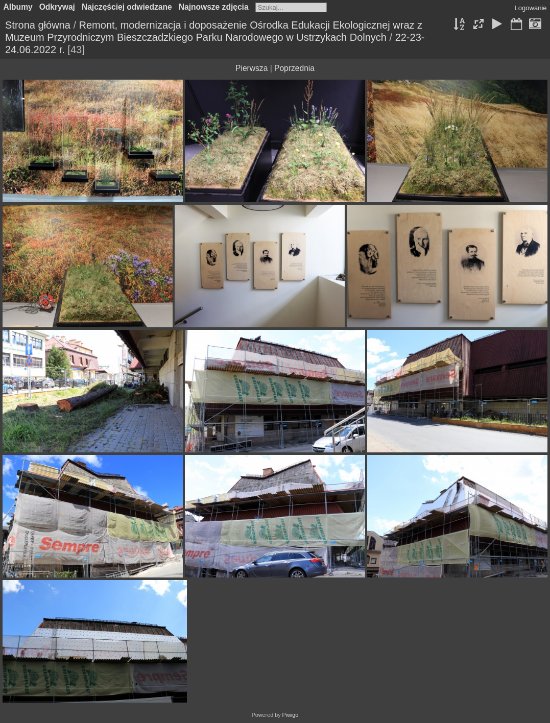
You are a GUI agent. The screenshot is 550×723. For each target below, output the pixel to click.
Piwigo (290, 715)
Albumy (18, 7)
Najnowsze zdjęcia (214, 7)
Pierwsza (251, 68)
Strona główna (37, 25)
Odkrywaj (57, 7)
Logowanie (531, 8)
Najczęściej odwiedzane (127, 7)
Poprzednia (294, 68)
